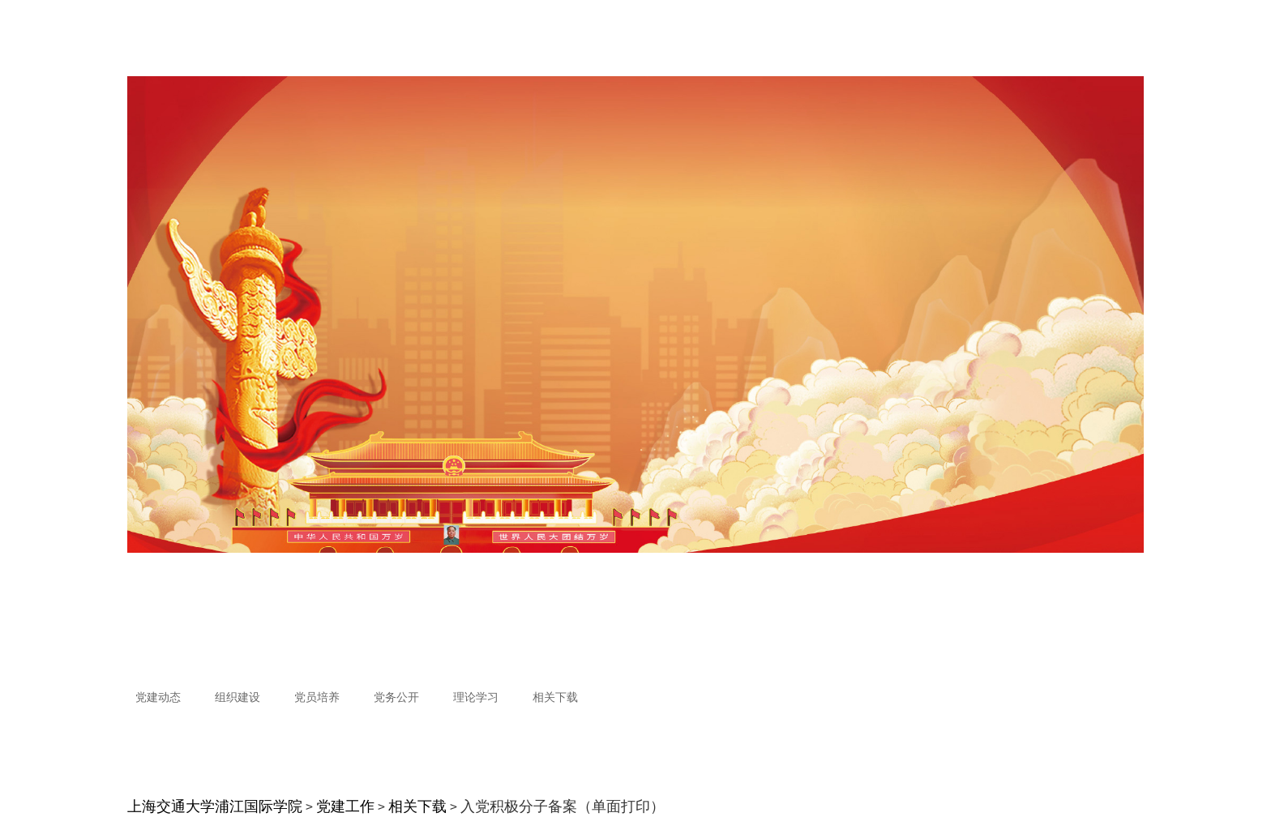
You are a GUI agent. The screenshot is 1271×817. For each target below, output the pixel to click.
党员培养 (317, 697)
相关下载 (555, 697)
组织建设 (237, 697)
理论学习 (476, 697)
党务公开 (396, 697)
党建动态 (158, 697)
